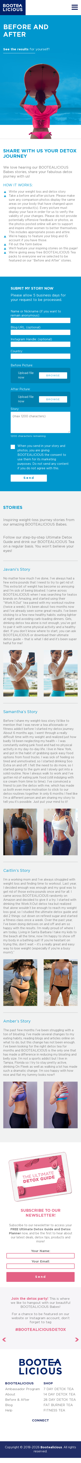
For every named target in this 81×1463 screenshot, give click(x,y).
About (10, 1394)
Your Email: (40, 1264)
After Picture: (40, 395)
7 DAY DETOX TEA (58, 1389)
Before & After (17, 1399)
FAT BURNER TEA (58, 1405)
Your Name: (40, 1253)
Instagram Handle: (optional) (40, 342)
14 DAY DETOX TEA (59, 1394)
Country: (40, 354)
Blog (9, 1405)
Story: (15, 409)
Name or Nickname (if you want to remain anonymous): (40, 316)
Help (8, 1410)
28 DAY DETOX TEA (59, 1399)
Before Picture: (40, 371)
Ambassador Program (22, 1389)
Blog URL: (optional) (40, 330)
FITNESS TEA (54, 1410)
